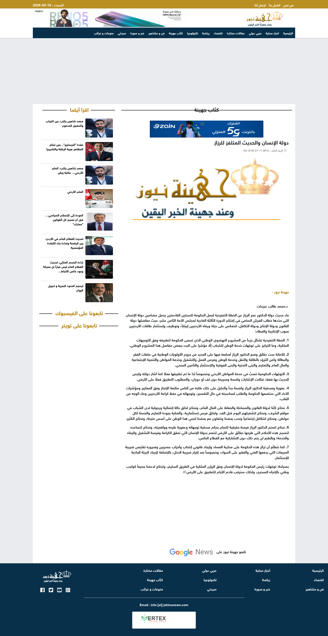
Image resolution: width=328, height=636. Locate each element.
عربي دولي (255, 32)
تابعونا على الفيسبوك (79, 312)
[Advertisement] (164, 71)
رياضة (206, 32)
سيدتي (122, 32)
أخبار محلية (272, 32)
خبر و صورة (137, 32)
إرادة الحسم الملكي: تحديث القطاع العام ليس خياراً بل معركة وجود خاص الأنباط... (63, 266)
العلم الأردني (75, 191)
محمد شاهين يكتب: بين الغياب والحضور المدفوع (64, 123)
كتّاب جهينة (176, 32)
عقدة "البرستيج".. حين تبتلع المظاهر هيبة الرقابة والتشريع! (64, 146)
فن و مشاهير (157, 32)
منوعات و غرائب (104, 32)
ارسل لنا (260, 4)
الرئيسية (288, 32)
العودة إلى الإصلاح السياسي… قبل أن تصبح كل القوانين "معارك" (64, 219)
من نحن (288, 4)
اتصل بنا (274, 4)
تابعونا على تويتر (79, 324)
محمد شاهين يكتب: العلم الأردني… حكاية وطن (67, 170)
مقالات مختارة (236, 32)
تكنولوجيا (192, 32)
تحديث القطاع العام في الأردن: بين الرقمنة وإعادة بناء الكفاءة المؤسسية (64, 243)
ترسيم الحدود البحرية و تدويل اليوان (65, 287)
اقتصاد (218, 32)
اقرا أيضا (79, 109)
